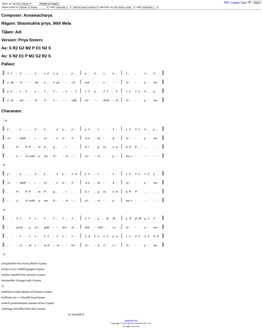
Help (226, 2)
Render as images (49, 3)
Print (243, 2)
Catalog (235, 2)
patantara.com (131, 320)
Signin (257, 2)
